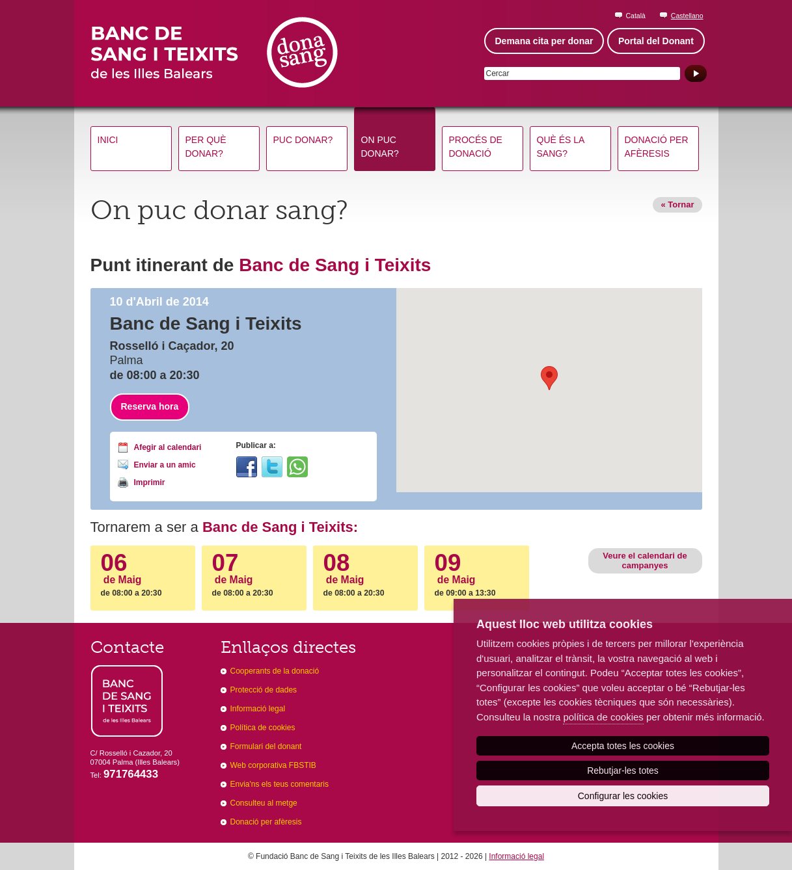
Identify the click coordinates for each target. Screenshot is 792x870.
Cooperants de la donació (275, 671)
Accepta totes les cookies (622, 746)
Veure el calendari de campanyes (645, 560)
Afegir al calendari (168, 447)
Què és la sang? (561, 147)
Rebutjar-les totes (623, 770)
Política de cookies (262, 727)
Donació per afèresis (657, 147)
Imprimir (149, 482)
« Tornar (677, 204)
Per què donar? (205, 147)
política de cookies (603, 716)
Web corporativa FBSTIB (273, 765)
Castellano (687, 16)
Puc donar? (303, 140)
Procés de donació (475, 147)
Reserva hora (150, 406)
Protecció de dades (263, 689)
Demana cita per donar (544, 41)
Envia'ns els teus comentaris (279, 784)
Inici (108, 140)
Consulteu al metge (263, 803)
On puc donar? (380, 147)
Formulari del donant (266, 746)
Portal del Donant (656, 41)
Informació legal (258, 708)
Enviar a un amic (165, 464)
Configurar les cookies (623, 796)
